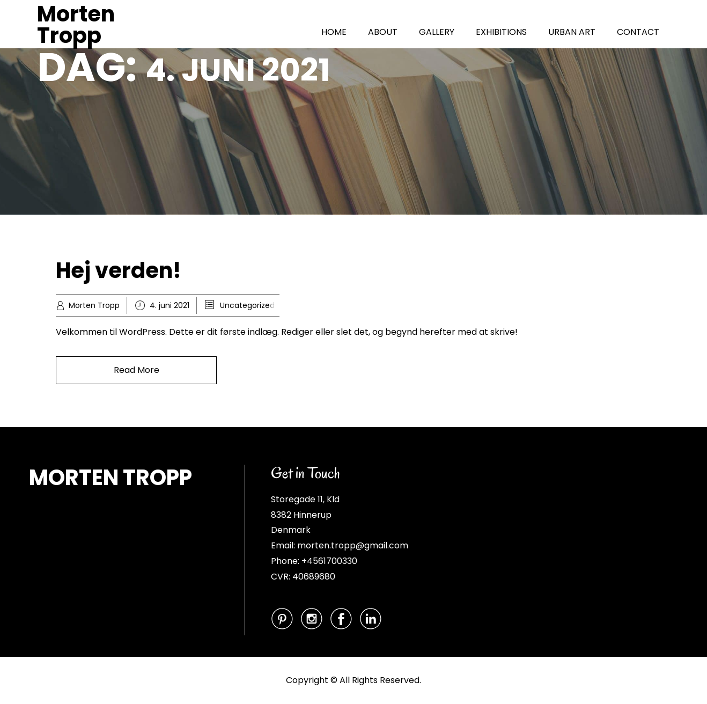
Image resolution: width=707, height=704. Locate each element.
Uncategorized (247, 305)
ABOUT (382, 32)
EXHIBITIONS (501, 32)
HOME (334, 32)
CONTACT (638, 32)
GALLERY (436, 32)
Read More (136, 370)
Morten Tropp (76, 24)
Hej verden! (118, 270)
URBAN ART (571, 32)
